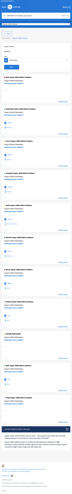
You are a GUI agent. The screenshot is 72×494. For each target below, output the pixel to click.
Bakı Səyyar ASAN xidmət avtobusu (18, 77)
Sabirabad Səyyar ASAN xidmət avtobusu (21, 109)
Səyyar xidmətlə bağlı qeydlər (17, 429)
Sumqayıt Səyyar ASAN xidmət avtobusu (20, 173)
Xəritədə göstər (63, 101)
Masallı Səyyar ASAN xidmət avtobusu (19, 238)
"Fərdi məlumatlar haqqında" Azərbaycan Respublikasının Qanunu (23, 483)
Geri (8, 34)
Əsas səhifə (6, 38)
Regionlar (7, 51)
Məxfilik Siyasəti (7, 480)
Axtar (12, 67)
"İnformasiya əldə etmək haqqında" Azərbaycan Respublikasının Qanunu (25, 486)
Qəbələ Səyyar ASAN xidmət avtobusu (19, 302)
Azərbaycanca (6, 476)
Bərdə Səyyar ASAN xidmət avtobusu (19, 270)
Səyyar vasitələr (9, 46)
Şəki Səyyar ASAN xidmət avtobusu (18, 366)
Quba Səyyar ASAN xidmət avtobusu (19, 205)
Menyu (66, 7)
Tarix (5, 56)
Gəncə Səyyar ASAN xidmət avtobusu (19, 141)
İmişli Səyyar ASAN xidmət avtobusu (19, 398)
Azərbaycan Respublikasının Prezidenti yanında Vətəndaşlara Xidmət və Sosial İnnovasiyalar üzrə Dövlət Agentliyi (23, 470)
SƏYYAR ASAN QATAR (13, 334)
